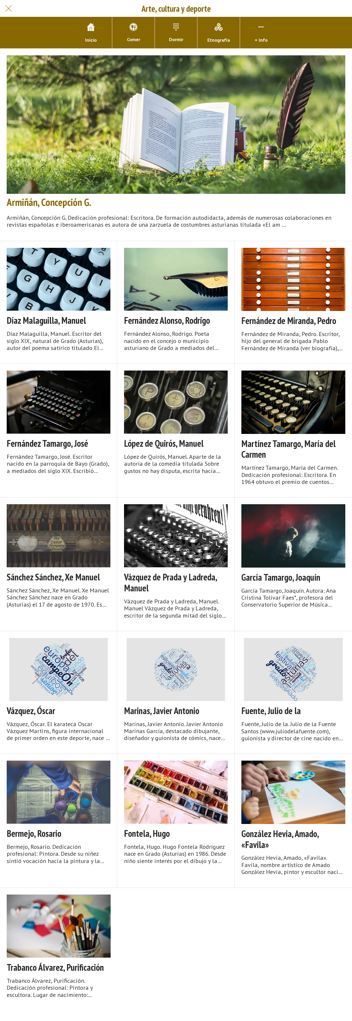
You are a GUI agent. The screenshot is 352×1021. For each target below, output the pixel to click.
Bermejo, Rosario (34, 833)
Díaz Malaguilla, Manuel (46, 320)
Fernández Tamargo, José (47, 443)
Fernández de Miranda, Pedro (288, 320)
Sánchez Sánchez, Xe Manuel (53, 577)
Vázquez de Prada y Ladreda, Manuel (170, 583)
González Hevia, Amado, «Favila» (280, 839)
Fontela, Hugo (147, 833)
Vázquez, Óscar (31, 710)
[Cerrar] (8, 8)
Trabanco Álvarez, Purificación (55, 967)
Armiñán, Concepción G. (49, 202)
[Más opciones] (261, 32)
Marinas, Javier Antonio (161, 710)
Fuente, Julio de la (271, 710)
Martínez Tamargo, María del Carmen (288, 449)
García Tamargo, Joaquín (280, 577)
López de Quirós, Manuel (164, 443)
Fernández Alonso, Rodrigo (167, 320)
